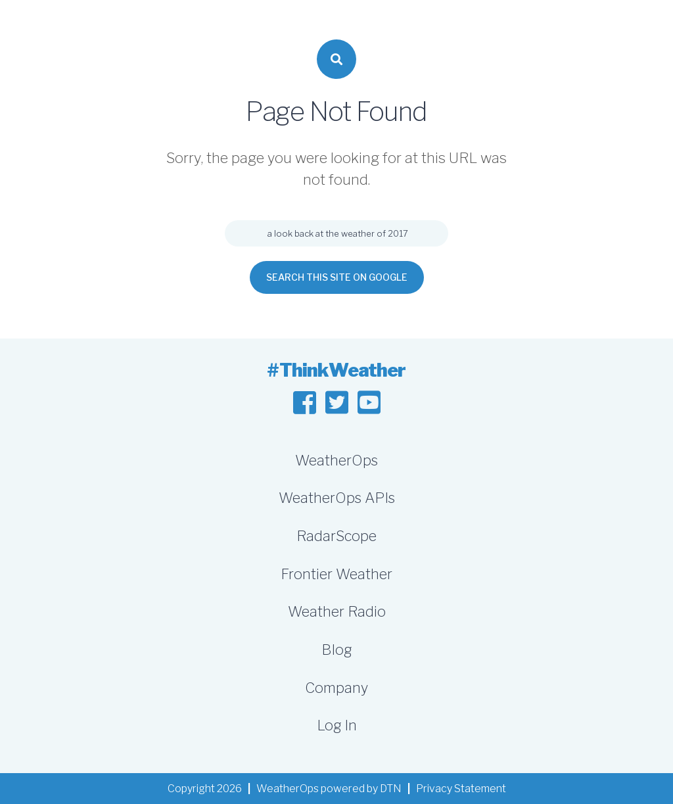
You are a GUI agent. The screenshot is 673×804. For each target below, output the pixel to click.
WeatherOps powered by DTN (329, 788)
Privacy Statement (461, 788)
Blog (336, 649)
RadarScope (336, 535)
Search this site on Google (336, 277)
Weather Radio (337, 611)
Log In (337, 725)
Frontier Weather (336, 573)
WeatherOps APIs (337, 497)
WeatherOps (336, 460)
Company (336, 687)
